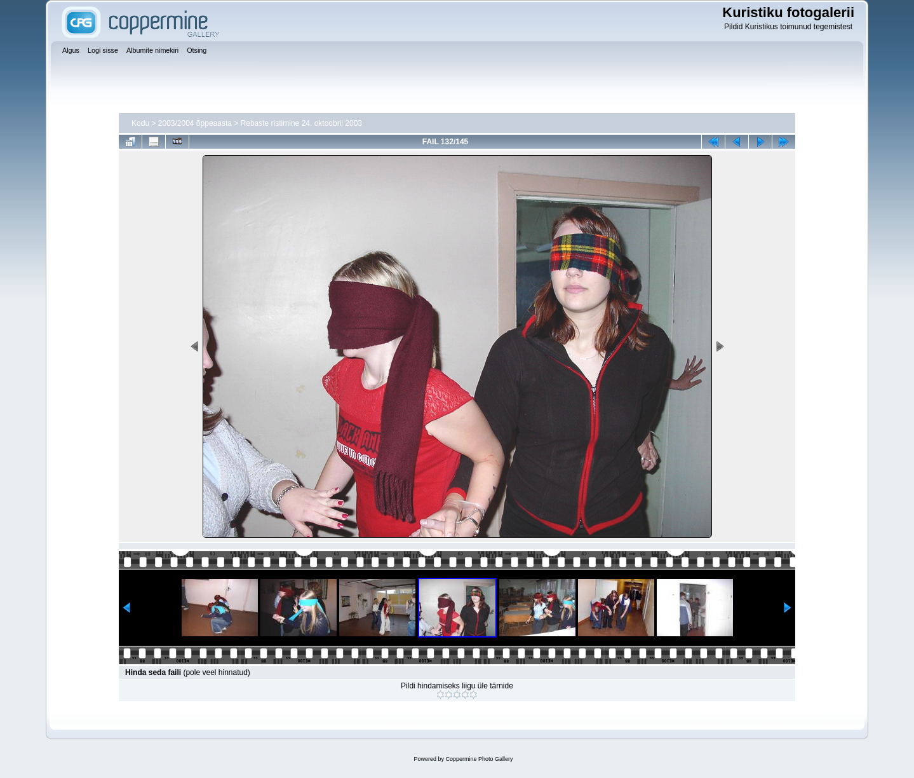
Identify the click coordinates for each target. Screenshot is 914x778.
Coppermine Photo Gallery (479, 759)
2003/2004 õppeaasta (195, 123)
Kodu (140, 123)
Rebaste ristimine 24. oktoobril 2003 (301, 123)
